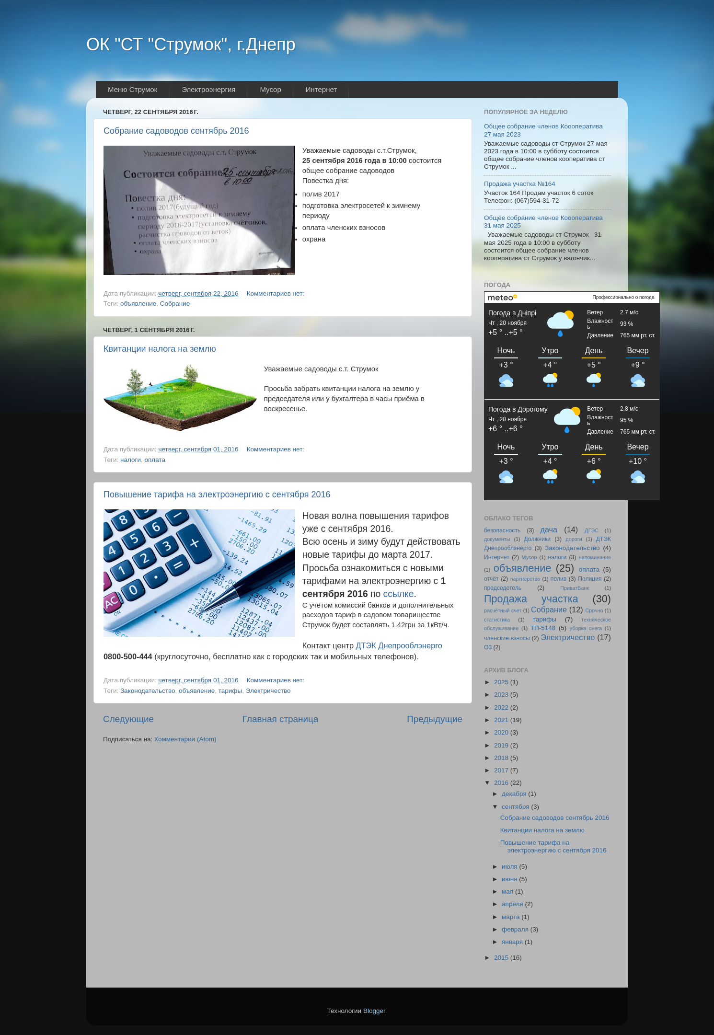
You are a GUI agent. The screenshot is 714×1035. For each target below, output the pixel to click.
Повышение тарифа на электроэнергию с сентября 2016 (217, 494)
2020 (502, 732)
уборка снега (586, 628)
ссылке (398, 594)
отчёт (491, 578)
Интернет (496, 557)
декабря (515, 793)
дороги (573, 539)
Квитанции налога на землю (160, 349)
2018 (502, 757)
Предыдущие (434, 719)
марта (511, 916)
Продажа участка (531, 599)
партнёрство (525, 579)
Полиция (589, 578)
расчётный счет (502, 610)
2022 (502, 707)
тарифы (230, 690)
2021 (502, 720)
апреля (513, 904)
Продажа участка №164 (519, 183)
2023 (502, 694)
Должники (537, 539)
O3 (488, 647)
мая (508, 891)
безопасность (502, 530)
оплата (154, 459)
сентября (516, 806)
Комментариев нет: (276, 293)
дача (548, 529)
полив (558, 578)
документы (497, 539)
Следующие (128, 719)
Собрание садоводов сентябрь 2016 (176, 131)
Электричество (268, 690)
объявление (138, 303)
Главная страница (280, 719)
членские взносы (507, 638)
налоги (130, 459)
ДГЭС (592, 530)
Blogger (374, 1010)
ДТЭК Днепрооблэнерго (399, 645)
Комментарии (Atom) (185, 739)
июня (510, 879)
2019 (502, 745)
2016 (502, 782)
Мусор (529, 557)
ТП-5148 (542, 628)
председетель (502, 588)
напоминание (595, 557)
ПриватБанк (574, 588)
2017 (502, 770)
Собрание (175, 303)
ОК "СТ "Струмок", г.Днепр (191, 44)
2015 (502, 957)
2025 (502, 682)
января (513, 941)
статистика (497, 619)
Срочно (594, 610)
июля (510, 866)
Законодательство (147, 690)
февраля (516, 929)
